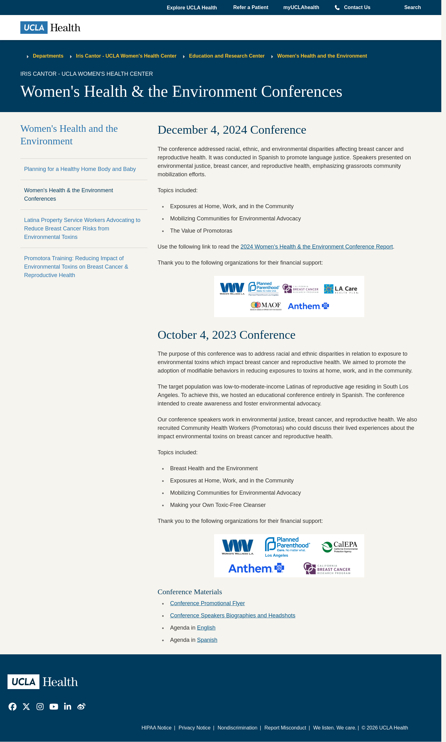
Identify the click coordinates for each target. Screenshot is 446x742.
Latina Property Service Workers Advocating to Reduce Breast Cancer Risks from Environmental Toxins (82, 228)
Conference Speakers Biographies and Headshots (232, 615)
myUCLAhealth (301, 7)
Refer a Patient (250, 7)
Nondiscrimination (237, 727)
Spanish (207, 640)
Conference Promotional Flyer (207, 603)
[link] (13, 707)
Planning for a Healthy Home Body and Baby (80, 169)
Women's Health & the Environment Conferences (68, 194)
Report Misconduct (285, 727)
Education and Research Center (227, 56)
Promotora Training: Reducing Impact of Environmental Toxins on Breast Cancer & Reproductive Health (76, 266)
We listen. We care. (334, 727)
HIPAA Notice (156, 727)
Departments (48, 56)
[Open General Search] (411, 7)
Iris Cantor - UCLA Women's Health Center (126, 56)
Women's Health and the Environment (322, 56)
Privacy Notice (194, 727)
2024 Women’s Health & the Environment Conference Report (317, 247)
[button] (192, 8)
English (206, 628)
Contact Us (357, 7)
